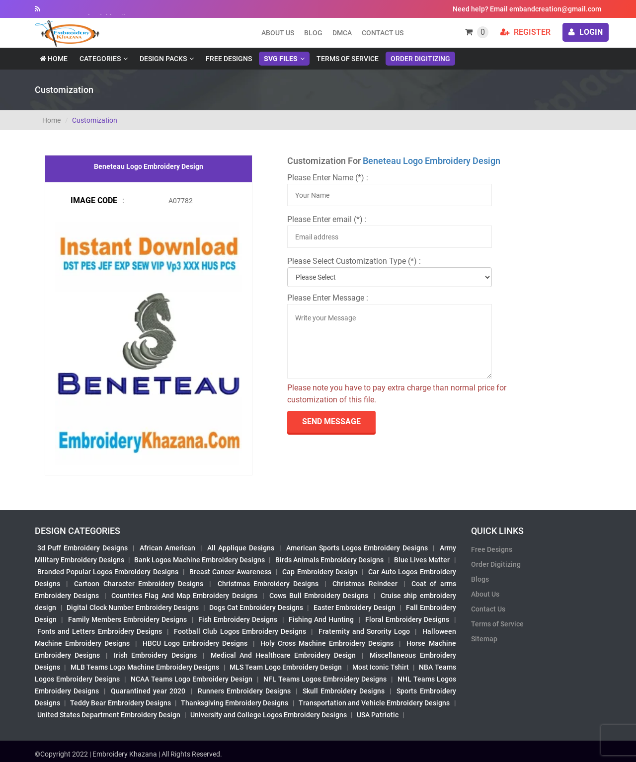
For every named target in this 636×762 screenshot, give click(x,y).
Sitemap (484, 639)
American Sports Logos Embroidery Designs (357, 548)
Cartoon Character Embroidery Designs (138, 584)
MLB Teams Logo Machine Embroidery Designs (145, 667)
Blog (313, 33)
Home (54, 59)
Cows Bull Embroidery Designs (318, 596)
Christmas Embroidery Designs (268, 584)
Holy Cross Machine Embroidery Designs (327, 643)
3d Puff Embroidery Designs (82, 548)
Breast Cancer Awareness (230, 572)
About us (277, 33)
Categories (100, 59)
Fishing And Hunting (321, 619)
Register (525, 32)
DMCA (342, 33)
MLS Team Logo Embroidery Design (286, 667)
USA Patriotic (377, 715)
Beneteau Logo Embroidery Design (431, 160)
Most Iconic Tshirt (380, 667)
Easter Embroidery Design (355, 607)
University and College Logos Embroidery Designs (268, 715)
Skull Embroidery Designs (344, 691)
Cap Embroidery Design (319, 572)
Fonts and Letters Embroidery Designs (99, 631)
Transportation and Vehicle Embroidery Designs (374, 703)
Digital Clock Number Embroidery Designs (133, 607)
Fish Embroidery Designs (238, 619)
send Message (331, 421)
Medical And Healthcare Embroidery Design (283, 655)
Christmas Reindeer (364, 584)
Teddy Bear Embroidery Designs (120, 703)
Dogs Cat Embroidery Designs (256, 607)
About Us (485, 594)
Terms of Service (348, 59)
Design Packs (163, 59)
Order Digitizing (420, 59)
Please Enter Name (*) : (327, 177)
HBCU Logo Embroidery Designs (195, 643)
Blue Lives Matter (422, 560)
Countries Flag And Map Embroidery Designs (184, 596)
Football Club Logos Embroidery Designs (240, 631)
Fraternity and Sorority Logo (364, 631)
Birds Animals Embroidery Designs (329, 560)
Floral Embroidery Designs (407, 619)
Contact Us (382, 33)
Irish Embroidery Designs (155, 655)
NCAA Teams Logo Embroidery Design (191, 679)
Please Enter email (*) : (327, 219)
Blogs (480, 579)
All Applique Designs (240, 548)
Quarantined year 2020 (148, 691)
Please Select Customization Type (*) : (354, 261)
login (585, 32)
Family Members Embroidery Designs (127, 619)
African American (167, 548)
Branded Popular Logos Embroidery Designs (107, 572)
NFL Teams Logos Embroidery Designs (325, 679)
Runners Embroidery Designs (244, 691)
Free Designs (229, 59)
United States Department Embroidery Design (108, 715)
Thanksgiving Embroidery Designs (234, 703)
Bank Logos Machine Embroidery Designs (199, 560)
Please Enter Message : (327, 298)
